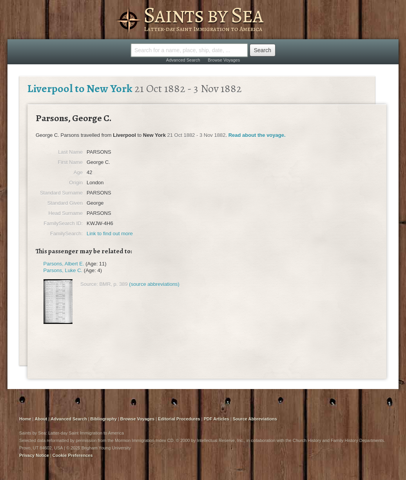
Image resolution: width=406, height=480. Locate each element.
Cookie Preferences (73, 455)
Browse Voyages (224, 60)
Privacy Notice (34, 455)
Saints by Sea (203, 15)
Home (25, 418)
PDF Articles (216, 418)
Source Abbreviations (255, 418)
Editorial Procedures (179, 418)
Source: (89, 284)
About (41, 418)
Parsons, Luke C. (63, 270)
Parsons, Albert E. (64, 264)
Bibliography (104, 418)
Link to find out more (110, 233)
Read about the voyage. (257, 135)
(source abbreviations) (154, 284)
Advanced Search (183, 60)
